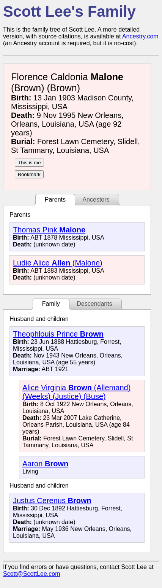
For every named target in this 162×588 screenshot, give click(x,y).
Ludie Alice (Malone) (57, 263)
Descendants (94, 303)
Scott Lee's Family (69, 11)
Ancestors (95, 199)
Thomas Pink (49, 230)
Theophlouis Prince (58, 334)
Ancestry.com (140, 36)
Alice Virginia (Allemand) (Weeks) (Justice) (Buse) (76, 391)
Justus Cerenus (52, 500)
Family (51, 303)
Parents (55, 199)
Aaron (45, 463)
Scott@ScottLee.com (31, 574)
